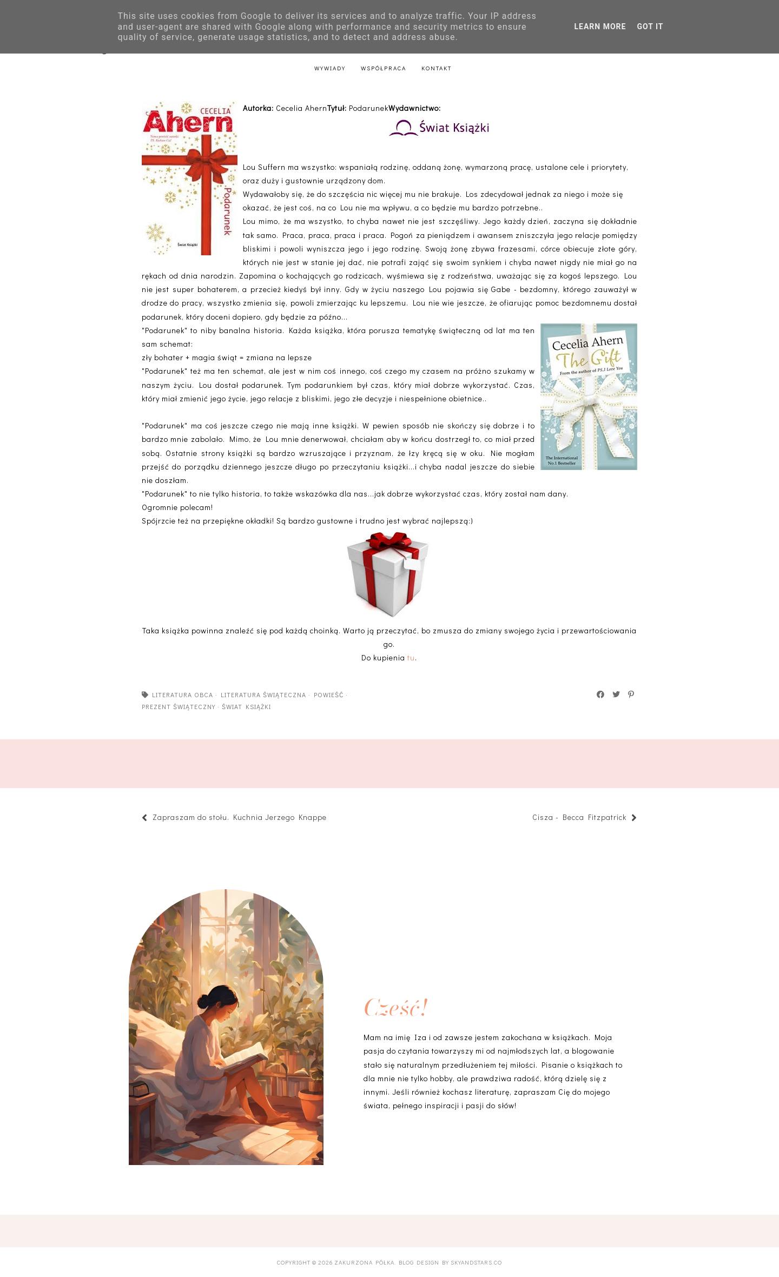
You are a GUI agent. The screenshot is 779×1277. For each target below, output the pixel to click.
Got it (650, 26)
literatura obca (182, 694)
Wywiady (330, 68)
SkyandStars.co (476, 1262)
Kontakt (436, 68)
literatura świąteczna (263, 694)
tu (411, 657)
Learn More (600, 26)
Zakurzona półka (364, 1262)
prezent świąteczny (178, 706)
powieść (329, 694)
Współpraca (383, 68)
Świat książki (246, 706)
